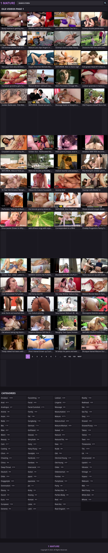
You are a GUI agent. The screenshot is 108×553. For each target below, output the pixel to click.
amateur (7, 397)
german (33, 425)
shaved (87, 421)
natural (60, 434)
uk (85, 453)
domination (8, 485)
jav (31, 485)
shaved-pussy (89, 425)
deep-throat (8, 467)
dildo (5, 476)
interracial (34, 467)
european (7, 504)
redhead (88, 402)
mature (60, 416)
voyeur (87, 476)
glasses (33, 434)
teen (86, 439)
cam (5, 444)
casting (6, 448)
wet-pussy (88, 490)
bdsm (5, 434)
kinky (32, 490)
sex (86, 407)
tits (86, 448)
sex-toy (87, 411)
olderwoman (62, 471)
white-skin (88, 495)
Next (80, 356)
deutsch (6, 471)
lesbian (60, 397)
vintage (87, 471)
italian (32, 471)
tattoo (87, 434)
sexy (86, 416)
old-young (61, 462)
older (59, 467)
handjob (33, 453)
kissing (33, 495)
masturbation (62, 411)
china (5, 462)
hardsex (33, 462)
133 (74, 356)
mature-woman (63, 425)
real (59, 499)
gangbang (34, 421)
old (58, 453)
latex (32, 504)
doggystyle (8, 481)
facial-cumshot (36, 407)
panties (60, 476)
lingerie (60, 402)
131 (65, 356)
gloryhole (34, 439)
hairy (32, 444)
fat (31, 416)
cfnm (5, 453)
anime (5, 411)
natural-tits (62, 439)
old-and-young (63, 458)
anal (5, 402)
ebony (5, 490)
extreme (6, 508)
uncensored (88, 458)
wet (86, 485)
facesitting (34, 397)
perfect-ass (61, 490)
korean (33, 499)
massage (60, 407)
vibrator (87, 467)
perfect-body (62, 495)
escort (5, 495)
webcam (87, 481)
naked (59, 430)
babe (5, 421)
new (59, 444)
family (33, 411)
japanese (34, 481)
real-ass (60, 504)
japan (32, 476)
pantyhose (61, 481)
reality (87, 397)
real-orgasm (62, 508)
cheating (6, 458)
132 (69, 356)
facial (32, 402)
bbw (5, 430)
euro (5, 499)
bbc (5, 425)
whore (87, 499)
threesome (88, 444)
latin (32, 508)
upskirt (87, 462)
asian (5, 416)
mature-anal (62, 421)
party (59, 485)
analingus (7, 407)
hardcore (34, 458)
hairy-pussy (35, 448)
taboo (86, 430)
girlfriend (33, 430)
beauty (5, 439)
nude (59, 448)
